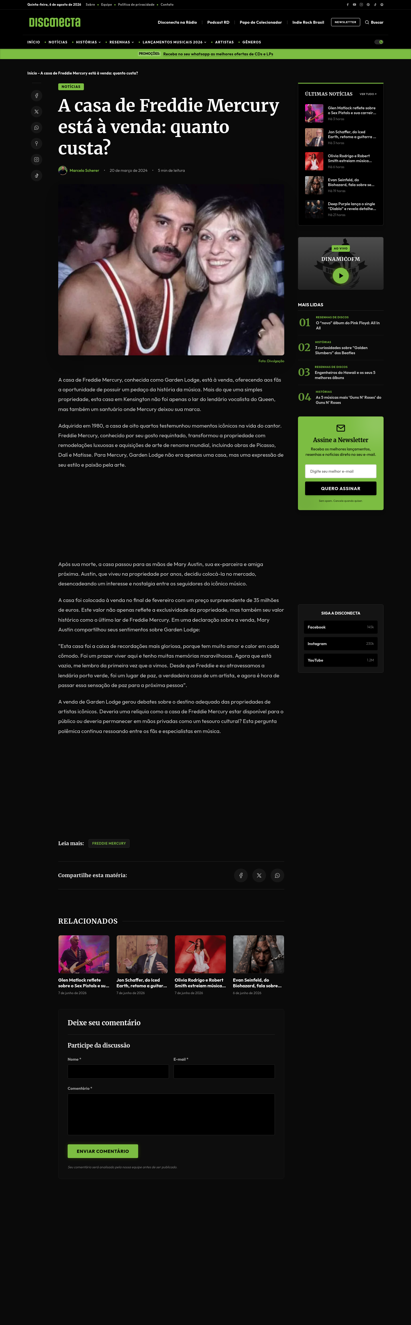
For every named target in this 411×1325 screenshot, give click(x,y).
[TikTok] (375, 4)
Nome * (74, 1059)
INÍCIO (33, 42)
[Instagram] (361, 4)
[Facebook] (347, 4)
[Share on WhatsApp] (36, 127)
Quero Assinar (340, 488)
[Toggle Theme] (379, 42)
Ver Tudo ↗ (368, 94)
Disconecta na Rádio (177, 22)
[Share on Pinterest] (36, 143)
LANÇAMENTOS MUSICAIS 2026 (175, 42)
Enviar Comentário (103, 1151)
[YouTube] (354, 4)
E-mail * (181, 1059)
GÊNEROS (252, 42)
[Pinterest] (368, 4)
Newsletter (345, 22)
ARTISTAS (224, 42)
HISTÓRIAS (88, 42)
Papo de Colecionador (261, 22)
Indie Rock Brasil (308, 22)
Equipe (106, 5)
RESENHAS (122, 42)
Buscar (374, 22)
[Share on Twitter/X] (36, 111)
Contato (167, 5)
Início (32, 73)
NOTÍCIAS (58, 42)
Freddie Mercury (109, 843)
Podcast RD (218, 22)
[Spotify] (382, 4)
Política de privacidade (136, 5)
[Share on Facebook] (36, 95)
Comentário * (80, 1088)
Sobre (90, 5)
